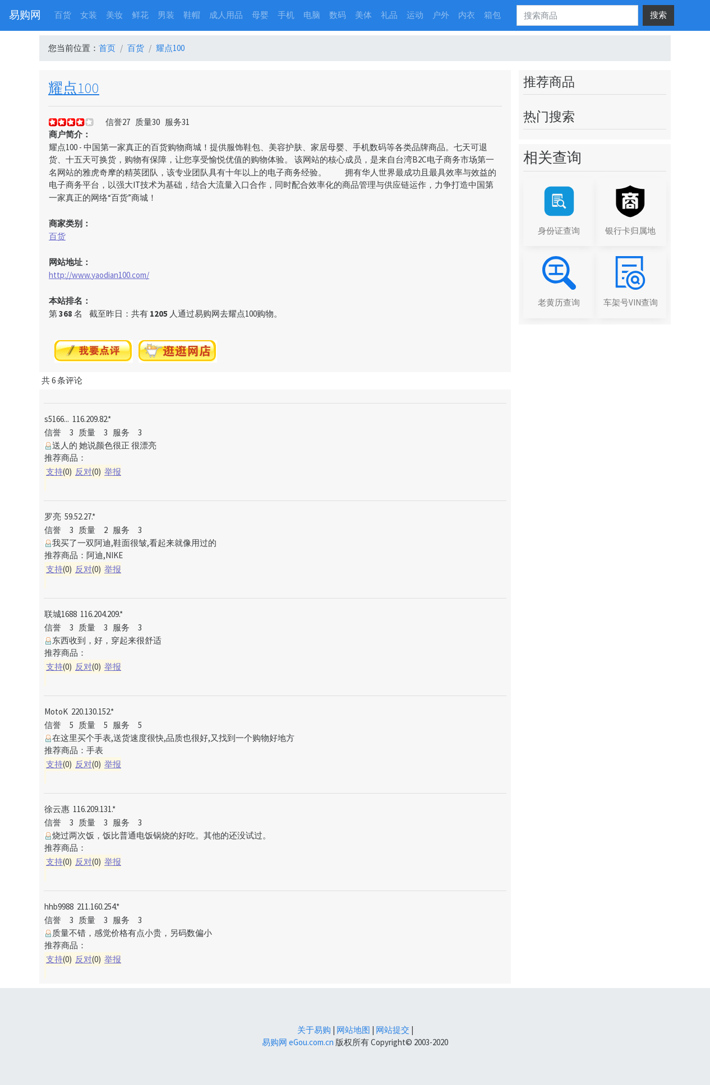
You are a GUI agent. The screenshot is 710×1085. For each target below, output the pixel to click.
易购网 (25, 14)
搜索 (658, 15)
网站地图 (353, 1029)
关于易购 (314, 1029)
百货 (135, 48)
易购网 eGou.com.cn (298, 1042)
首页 (107, 48)
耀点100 (170, 48)
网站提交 (392, 1029)
